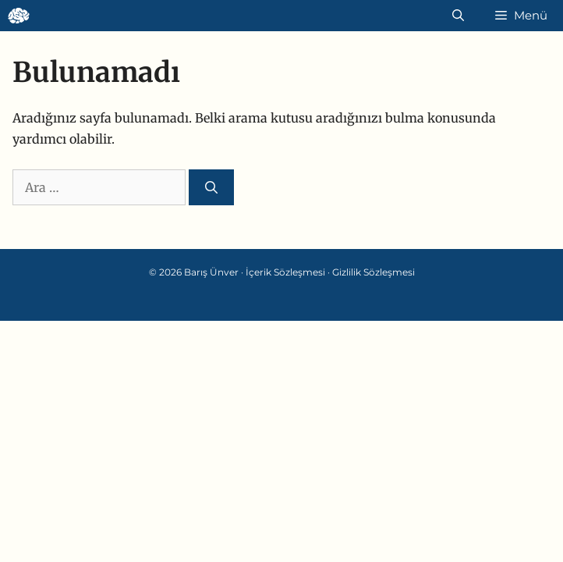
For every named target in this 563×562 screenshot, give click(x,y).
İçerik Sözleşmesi (285, 272)
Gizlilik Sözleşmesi (373, 272)
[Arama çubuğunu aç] (458, 15)
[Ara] (211, 187)
